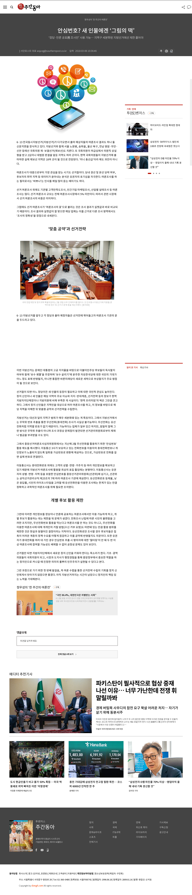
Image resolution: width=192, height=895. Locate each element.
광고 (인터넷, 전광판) (38, 873)
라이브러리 (141, 832)
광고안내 (163, 832)
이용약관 (72, 873)
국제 (115, 827)
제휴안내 (53, 873)
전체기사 (93, 842)
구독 (57, 587)
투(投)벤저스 (136, 113)
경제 (115, 822)
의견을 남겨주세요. (28, 641)
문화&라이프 (95, 832)
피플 (115, 837)
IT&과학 (116, 832)
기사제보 (163, 822)
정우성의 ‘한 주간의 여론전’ (34, 587)
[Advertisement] (60, 344)
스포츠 (92, 837)
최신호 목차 (141, 827)
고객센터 (62, 873)
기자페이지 (141, 837)
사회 (91, 827)
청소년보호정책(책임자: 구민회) (109, 873)
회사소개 (23, 873)
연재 (138, 822)
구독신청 (163, 827)
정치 (91, 822)
